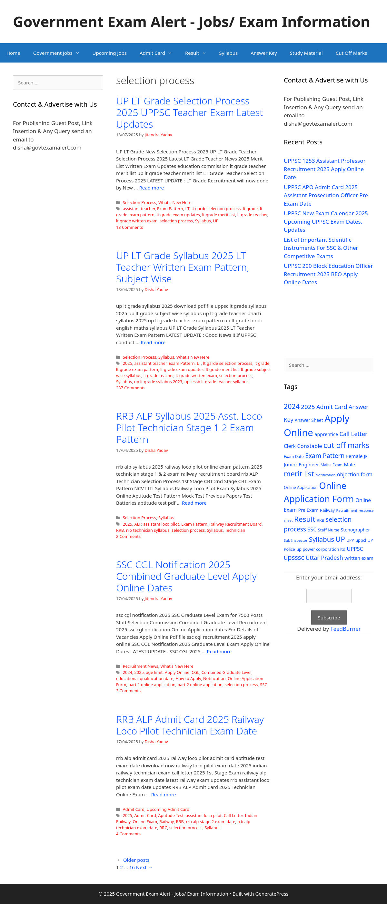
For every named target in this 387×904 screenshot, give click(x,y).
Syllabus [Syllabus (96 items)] (321, 539)
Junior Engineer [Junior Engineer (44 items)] (301, 464)
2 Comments (128, 536)
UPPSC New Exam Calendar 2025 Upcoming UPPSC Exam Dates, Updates (326, 221)
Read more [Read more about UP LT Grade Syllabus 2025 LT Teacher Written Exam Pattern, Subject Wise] (153, 342)
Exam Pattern (170, 208)
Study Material (306, 53)
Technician (235, 530)
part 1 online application (151, 684)
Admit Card (159, 53)
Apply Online (177, 672)
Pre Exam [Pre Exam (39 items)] (308, 510)
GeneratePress (271, 893)
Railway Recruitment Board (236, 524)
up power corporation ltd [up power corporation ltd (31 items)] (320, 549)
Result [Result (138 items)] (304, 519)
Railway (166, 821)
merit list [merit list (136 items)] (299, 474)
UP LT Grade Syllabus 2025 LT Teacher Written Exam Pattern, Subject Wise (182, 267)
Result (199, 53)
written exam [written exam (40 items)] (358, 558)
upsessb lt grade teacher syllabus (216, 381)
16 (132, 867)
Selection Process (139, 202)
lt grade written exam (136, 221)
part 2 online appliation (200, 684)
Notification (214, 678)
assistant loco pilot (161, 524)
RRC (163, 828)
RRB (120, 530)
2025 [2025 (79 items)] (308, 407)
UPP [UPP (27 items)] (350, 540)
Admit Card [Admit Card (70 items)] (331, 407)
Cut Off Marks (351, 53)
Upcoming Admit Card (168, 809)
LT (187, 208)
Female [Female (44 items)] (354, 456)
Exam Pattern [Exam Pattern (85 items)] (325, 455)
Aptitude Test (171, 815)
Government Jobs (59, 53)
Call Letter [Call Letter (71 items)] (354, 434)
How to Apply (188, 678)
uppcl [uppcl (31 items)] (360, 540)
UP (216, 221)
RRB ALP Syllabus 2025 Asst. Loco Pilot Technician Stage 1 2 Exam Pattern (189, 427)
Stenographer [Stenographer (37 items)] (355, 530)
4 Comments (128, 834)
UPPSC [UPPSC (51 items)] (355, 548)
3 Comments (128, 691)
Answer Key (264, 53)
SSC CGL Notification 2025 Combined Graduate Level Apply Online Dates (186, 576)
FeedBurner (346, 628)
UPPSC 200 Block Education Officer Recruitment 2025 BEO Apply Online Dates (328, 274)
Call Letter (233, 815)
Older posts (136, 860)
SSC (263, 684)
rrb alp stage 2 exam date (210, 821)
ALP (137, 524)
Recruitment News (140, 666)
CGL (195, 672)
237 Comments (130, 388)
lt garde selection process (216, 208)
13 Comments (129, 227)
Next (144, 867)
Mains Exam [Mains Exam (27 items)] (331, 465)
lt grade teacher (252, 215)
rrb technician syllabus (148, 530)
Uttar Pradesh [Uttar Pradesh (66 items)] (324, 557)
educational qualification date (144, 678)
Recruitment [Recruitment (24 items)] (346, 510)
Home (13, 53)
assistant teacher (139, 208)
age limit (154, 672)
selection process (176, 221)
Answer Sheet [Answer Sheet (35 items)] (309, 420)
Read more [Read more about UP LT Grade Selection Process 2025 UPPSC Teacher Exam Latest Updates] (151, 187)
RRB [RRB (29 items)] (320, 520)
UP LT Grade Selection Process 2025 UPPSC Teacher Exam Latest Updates (189, 112)
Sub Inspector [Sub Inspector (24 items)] (295, 540)
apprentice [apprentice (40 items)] (326, 434)
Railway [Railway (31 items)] (327, 510)
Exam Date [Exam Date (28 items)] (294, 456)
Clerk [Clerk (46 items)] (290, 446)
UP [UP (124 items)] (340, 539)
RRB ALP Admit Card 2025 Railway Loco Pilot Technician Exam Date (190, 725)
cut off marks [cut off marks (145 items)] (346, 445)
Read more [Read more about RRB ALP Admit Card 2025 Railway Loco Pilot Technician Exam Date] (163, 794)
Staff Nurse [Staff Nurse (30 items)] (328, 530)
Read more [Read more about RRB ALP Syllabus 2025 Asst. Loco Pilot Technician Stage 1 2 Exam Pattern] (194, 503)
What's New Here (174, 202)
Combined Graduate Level (227, 672)
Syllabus (228, 53)
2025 (127, 363)
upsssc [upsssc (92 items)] (294, 557)
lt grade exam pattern (137, 369)
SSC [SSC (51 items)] (311, 529)
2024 (127, 672)
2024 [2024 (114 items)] (292, 406)
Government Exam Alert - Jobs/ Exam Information (191, 21)
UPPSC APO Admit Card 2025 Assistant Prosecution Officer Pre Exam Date (326, 195)
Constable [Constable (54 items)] (309, 446)
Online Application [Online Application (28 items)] (301, 487)
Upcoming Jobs (110, 53)
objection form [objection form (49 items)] (354, 474)
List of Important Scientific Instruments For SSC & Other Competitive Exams (321, 248)
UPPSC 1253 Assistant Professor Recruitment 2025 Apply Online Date (325, 169)
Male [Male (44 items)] (349, 464)
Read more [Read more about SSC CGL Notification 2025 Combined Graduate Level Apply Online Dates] (219, 651)
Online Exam (145, 821)
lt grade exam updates (178, 215)
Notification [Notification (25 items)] (325, 474)
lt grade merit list (218, 215)
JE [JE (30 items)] (365, 456)
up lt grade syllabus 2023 (158, 381)
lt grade (250, 208)
